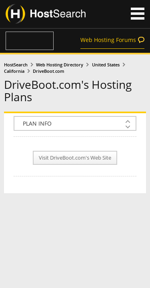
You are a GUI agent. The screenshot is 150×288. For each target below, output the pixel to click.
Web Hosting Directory (59, 65)
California (14, 71)
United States (106, 65)
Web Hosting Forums (108, 40)
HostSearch (16, 65)
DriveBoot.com (48, 71)
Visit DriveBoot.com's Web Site (75, 157)
